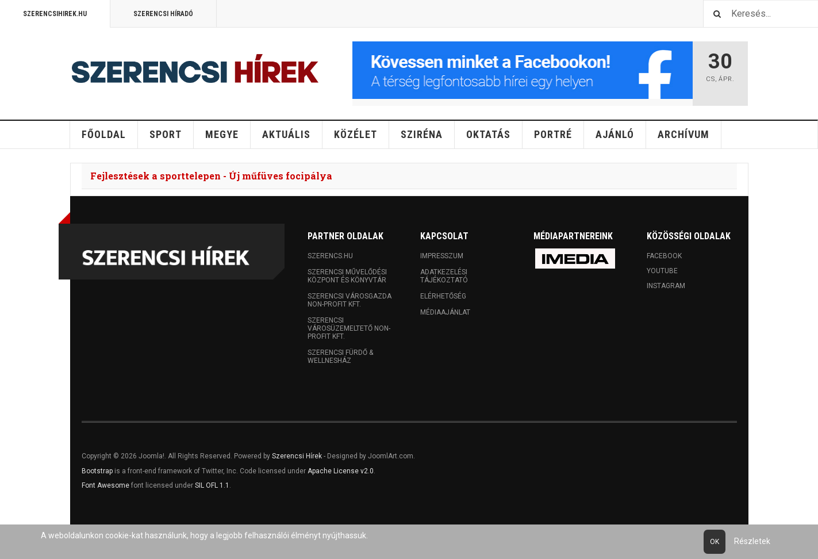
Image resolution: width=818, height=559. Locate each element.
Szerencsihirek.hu (55, 14)
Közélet (355, 134)
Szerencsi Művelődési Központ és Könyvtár (347, 276)
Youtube (662, 271)
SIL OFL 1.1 (212, 485)
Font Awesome (105, 485)
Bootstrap (97, 471)
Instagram (666, 286)
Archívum (683, 134)
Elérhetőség (443, 296)
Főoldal (104, 134)
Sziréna (422, 134)
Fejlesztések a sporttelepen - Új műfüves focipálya (211, 176)
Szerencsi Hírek (297, 456)
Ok (714, 542)
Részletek (752, 541)
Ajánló (615, 134)
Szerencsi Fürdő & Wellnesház (340, 357)
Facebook (664, 256)
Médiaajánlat (445, 312)
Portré (553, 134)
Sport (165, 134)
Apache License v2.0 (341, 471)
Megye (222, 134)
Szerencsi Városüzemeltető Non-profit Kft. (349, 328)
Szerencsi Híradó (163, 14)
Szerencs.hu (330, 256)
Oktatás (488, 134)
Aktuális (286, 134)
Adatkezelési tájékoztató (444, 276)
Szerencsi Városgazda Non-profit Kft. (349, 300)
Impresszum (441, 256)
